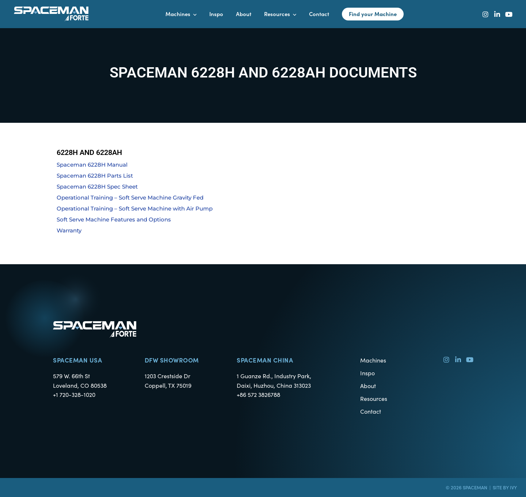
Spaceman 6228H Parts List (95, 175)
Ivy (513, 487)
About (368, 385)
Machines (373, 360)
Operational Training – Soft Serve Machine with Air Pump (135, 208)
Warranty (69, 230)
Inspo (367, 372)
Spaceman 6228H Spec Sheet (97, 186)
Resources (373, 398)
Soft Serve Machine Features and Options (114, 219)
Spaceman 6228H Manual (92, 164)
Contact (370, 411)
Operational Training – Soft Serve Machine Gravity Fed (130, 197)
